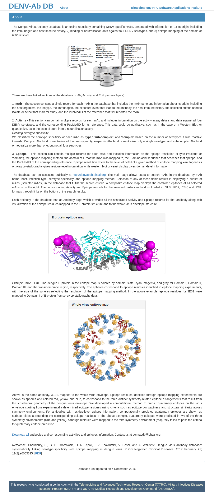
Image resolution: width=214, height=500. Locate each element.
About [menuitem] (64, 7)
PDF (38, 453)
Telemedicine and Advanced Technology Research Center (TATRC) (122, 484)
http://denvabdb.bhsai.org (89, 174)
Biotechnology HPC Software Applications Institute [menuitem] (166, 7)
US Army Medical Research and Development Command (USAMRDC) (128, 488)
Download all (20, 434)
